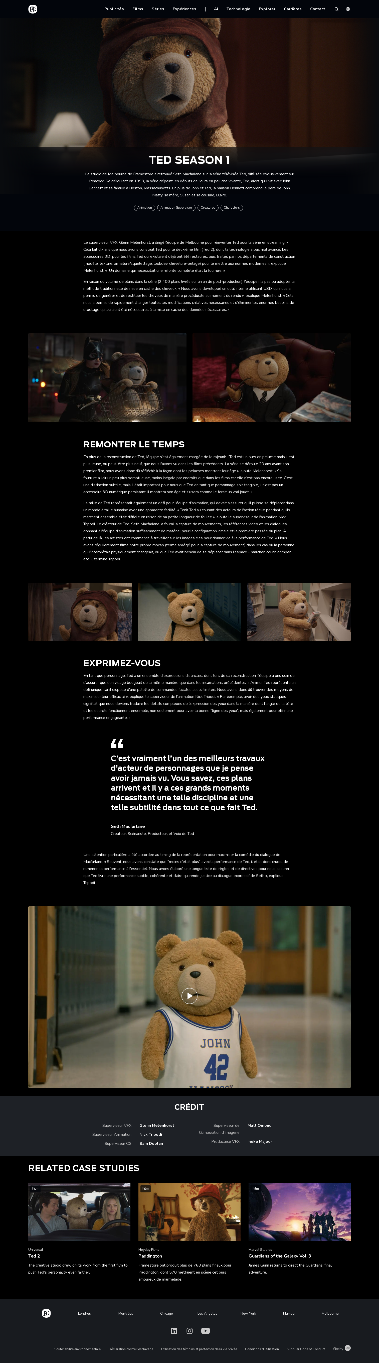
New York (248, 1313)
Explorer (267, 9)
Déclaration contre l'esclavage (131, 1349)
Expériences (184, 9)
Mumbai (289, 1313)
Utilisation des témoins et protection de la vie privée (199, 1349)
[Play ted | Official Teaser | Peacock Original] (189, 997)
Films (137, 9)
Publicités (114, 9)
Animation (144, 207)
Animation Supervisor (176, 207)
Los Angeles (207, 1313)
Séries (158, 9)
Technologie (238, 9)
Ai (216, 9)
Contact (317, 9)
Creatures (208, 207)
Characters (232, 207)
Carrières (293, 9)
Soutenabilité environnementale (77, 1349)
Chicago (166, 1313)
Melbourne (330, 1313)
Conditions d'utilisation (262, 1349)
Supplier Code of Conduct (306, 1349)
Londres (84, 1313)
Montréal (125, 1313)
